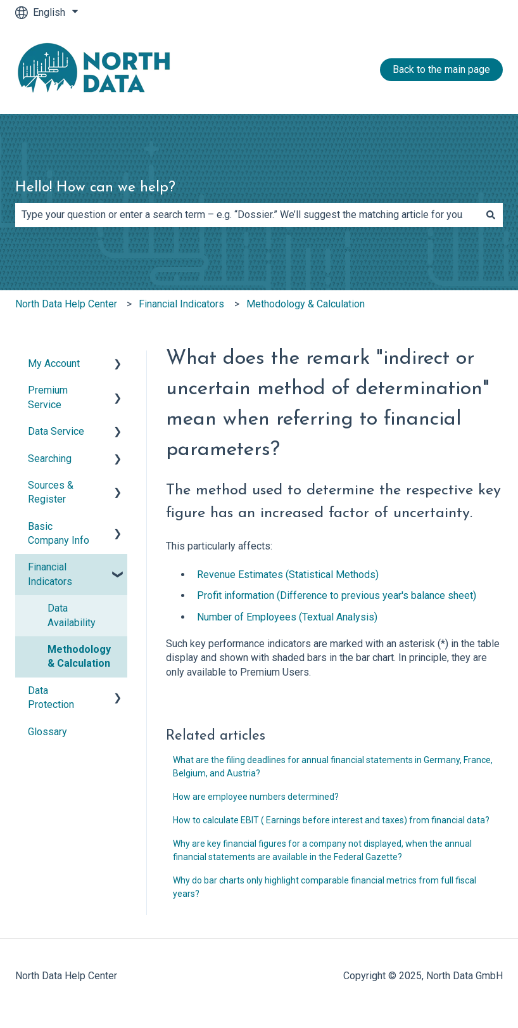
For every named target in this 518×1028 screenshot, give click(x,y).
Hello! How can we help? (95, 188)
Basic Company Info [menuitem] (58, 533)
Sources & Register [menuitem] (50, 492)
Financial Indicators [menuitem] (50, 574)
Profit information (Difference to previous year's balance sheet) (336, 595)
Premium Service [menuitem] (48, 397)
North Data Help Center (66, 304)
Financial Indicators (181, 304)
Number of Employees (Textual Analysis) (287, 617)
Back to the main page (441, 69)
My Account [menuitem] (54, 363)
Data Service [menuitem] (56, 431)
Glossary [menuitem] (47, 732)
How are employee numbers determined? (256, 797)
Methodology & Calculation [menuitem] (79, 656)
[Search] (491, 215)
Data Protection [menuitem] (51, 697)
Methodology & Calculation (305, 304)
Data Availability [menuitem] (71, 615)
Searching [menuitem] (50, 459)
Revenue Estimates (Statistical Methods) (288, 575)
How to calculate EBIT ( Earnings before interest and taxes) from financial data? (331, 820)
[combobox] (247, 215)
